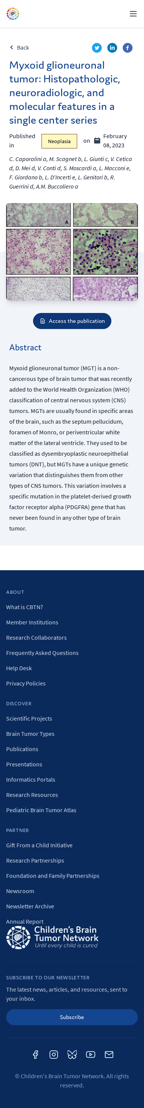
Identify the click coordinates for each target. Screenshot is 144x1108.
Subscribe (72, 1017)
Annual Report (24, 921)
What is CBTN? (24, 607)
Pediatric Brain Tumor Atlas (41, 810)
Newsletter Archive (30, 906)
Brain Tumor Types (30, 733)
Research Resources (32, 794)
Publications (22, 749)
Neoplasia (59, 141)
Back (19, 47)
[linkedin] (113, 49)
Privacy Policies (26, 683)
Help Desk (19, 668)
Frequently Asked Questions (42, 652)
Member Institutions (32, 622)
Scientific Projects (29, 718)
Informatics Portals (30, 779)
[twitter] (98, 49)
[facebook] (128, 49)
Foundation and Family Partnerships (52, 875)
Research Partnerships (35, 860)
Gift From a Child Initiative (39, 845)
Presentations (24, 764)
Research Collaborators (36, 637)
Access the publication (72, 320)
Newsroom (20, 891)
